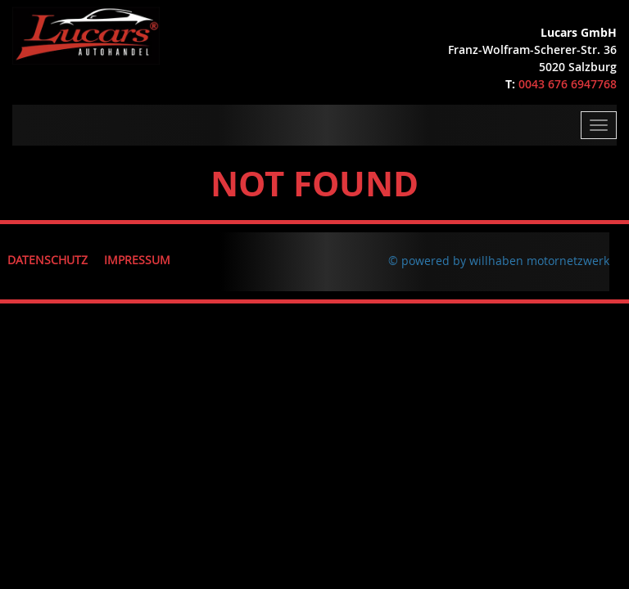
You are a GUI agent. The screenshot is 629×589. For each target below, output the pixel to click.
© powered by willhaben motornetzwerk (498, 260)
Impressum (137, 260)
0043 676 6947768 (567, 84)
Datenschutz (47, 260)
